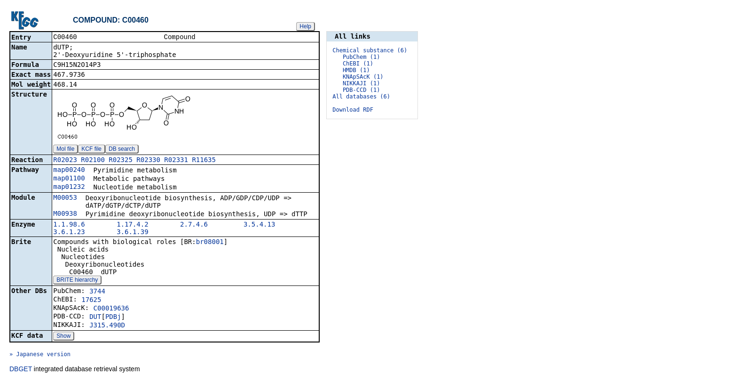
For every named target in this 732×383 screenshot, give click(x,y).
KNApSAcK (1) (363, 76)
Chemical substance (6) (369, 50)
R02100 (93, 160)
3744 (97, 292)
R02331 (176, 160)
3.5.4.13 (259, 225)
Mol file (65, 150)
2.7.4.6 (194, 225)
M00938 (65, 214)
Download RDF (352, 109)
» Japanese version (40, 355)
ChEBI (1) (358, 63)
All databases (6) (361, 96)
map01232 (69, 187)
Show (63, 337)
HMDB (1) (356, 70)
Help (305, 26)
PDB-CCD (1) (361, 90)
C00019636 (111, 309)
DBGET (20, 370)
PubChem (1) (361, 57)
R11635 (204, 160)
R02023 (65, 160)
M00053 (65, 198)
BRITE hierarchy (77, 280)
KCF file (91, 150)
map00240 (69, 170)
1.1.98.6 (69, 225)
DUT (95, 317)
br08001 (210, 242)
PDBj (113, 317)
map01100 (69, 179)
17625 (91, 300)
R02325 (121, 160)
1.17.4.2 (132, 225)
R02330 (148, 160)
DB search (122, 150)
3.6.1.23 (69, 232)
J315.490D (107, 326)
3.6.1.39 (132, 232)
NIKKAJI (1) (361, 83)
